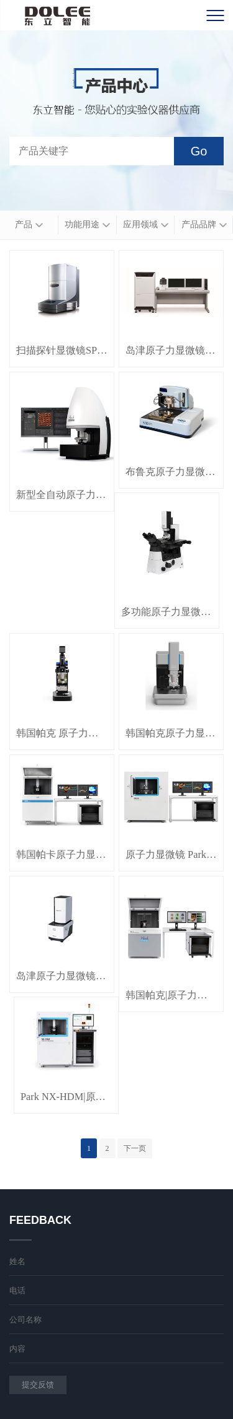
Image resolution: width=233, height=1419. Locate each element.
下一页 (135, 1148)
